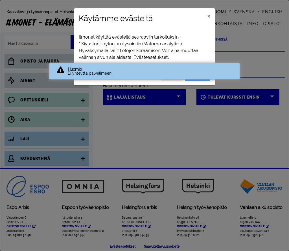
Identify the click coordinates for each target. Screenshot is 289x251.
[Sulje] (209, 16)
